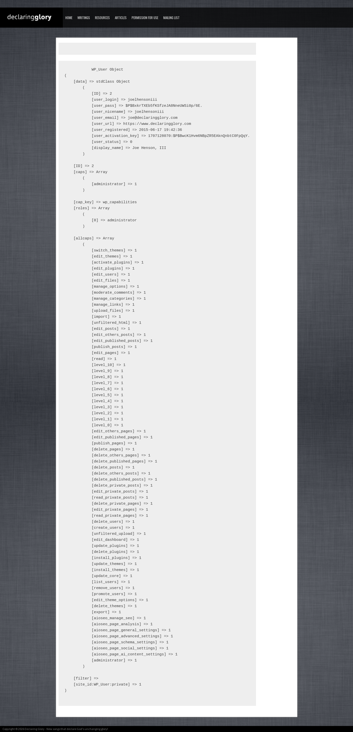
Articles (121, 17)
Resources (102, 17)
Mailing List (171, 17)
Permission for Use (145, 17)
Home (68, 17)
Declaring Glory (34, 729)
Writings (83, 17)
